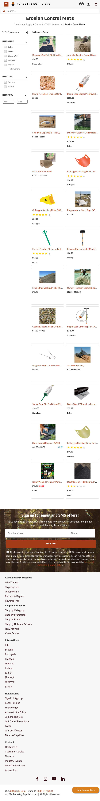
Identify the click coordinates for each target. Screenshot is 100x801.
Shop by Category (14, 610)
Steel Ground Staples (46, 443)
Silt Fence (75, 365)
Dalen (69, 146)
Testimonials (12, 591)
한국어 (8, 686)
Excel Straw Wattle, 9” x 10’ (48, 287)
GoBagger (36, 224)
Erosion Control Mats (75, 24)
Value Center (12, 633)
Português (10, 654)
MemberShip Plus (14, 735)
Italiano (9, 668)
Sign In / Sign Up (14, 698)
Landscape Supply (23, 24)
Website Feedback (15, 765)
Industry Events (13, 761)
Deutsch (9, 663)
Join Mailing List (14, 716)
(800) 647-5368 (18, 791)
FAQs (8, 726)
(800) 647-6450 (45, 791)
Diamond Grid (37, 64)
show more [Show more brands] (15, 69)
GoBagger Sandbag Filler (47, 210)
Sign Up (51, 544)
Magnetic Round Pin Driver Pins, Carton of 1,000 (58, 365)
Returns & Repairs (14, 596)
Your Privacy (11, 707)
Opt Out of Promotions (17, 721)
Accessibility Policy (15, 712)
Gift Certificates (13, 730)
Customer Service (14, 751)
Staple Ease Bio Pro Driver (48, 404)
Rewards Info (12, 600)
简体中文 (10, 677)
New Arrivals (12, 628)
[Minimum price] (8, 101)
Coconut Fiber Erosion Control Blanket (54, 326)
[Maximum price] (22, 101)
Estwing (70, 258)
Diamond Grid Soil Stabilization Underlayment (58, 55)
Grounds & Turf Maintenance (48, 24)
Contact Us (11, 747)
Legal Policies (12, 703)
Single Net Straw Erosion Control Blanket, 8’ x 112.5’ (60, 94)
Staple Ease (71, 103)
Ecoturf (35, 263)
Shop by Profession (15, 614)
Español (9, 649)
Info (7, 645)
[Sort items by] (18, 32)
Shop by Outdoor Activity (18, 624)
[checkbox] (5, 46)
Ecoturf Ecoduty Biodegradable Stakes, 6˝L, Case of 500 (62, 249)
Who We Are (11, 582)
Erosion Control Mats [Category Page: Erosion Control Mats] (50, 18)
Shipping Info (12, 587)
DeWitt (69, 495)
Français (9, 659)
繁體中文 (10, 682)
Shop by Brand (12, 619)
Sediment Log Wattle (46, 132)
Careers (9, 756)
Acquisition (11, 770)
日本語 (8, 672)
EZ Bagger (70, 185)
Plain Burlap (42, 171)
